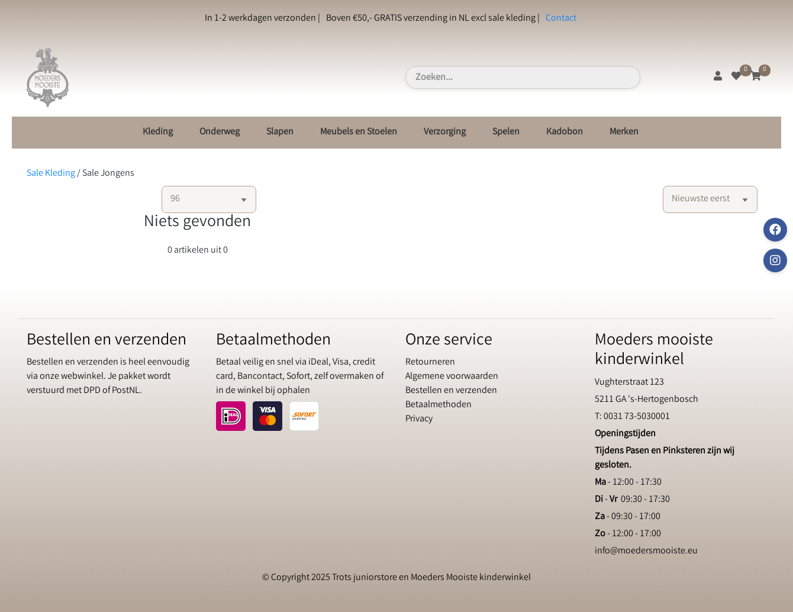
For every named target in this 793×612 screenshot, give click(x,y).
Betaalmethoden (438, 405)
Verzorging (445, 132)
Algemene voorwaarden (451, 377)
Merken (624, 132)
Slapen (280, 132)
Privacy (419, 419)
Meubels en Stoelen (358, 132)
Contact (561, 18)
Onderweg (219, 132)
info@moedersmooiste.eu (646, 551)
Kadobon (564, 132)
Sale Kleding (51, 174)
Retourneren (430, 362)
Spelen (506, 132)
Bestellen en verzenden (451, 391)
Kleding (158, 132)
